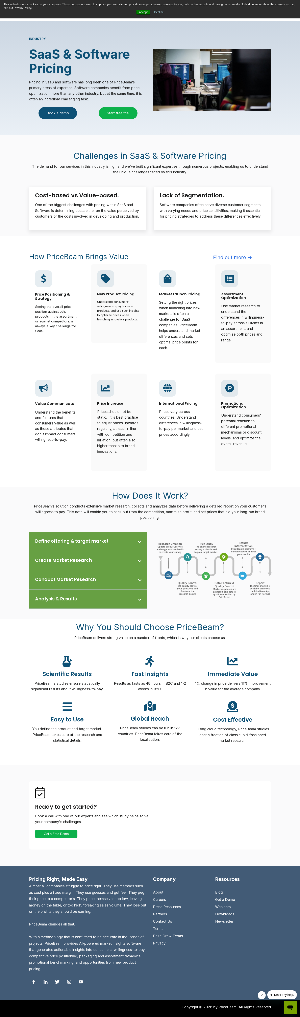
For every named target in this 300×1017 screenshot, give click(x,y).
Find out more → (232, 257)
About (158, 892)
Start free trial (118, 113)
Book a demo (58, 113)
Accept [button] (143, 12)
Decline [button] (159, 12)
